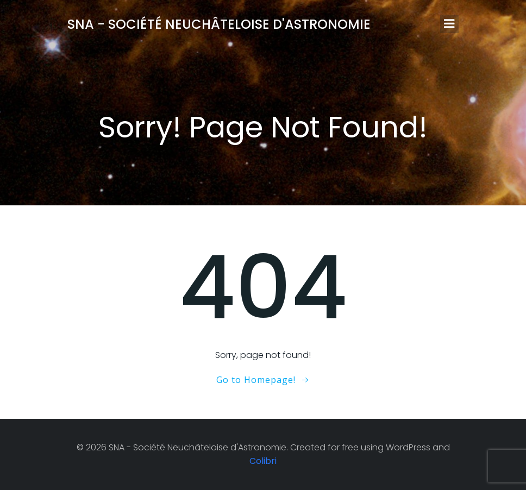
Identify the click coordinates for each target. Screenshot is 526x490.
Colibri (263, 461)
